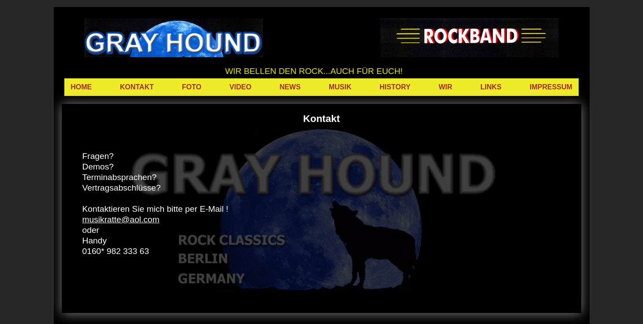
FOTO (191, 87)
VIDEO (241, 87)
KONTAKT (137, 87)
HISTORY (394, 87)
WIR (445, 87)
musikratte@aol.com (121, 219)
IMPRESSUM (551, 87)
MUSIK (340, 87)
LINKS (491, 87)
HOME (81, 87)
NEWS (290, 87)
